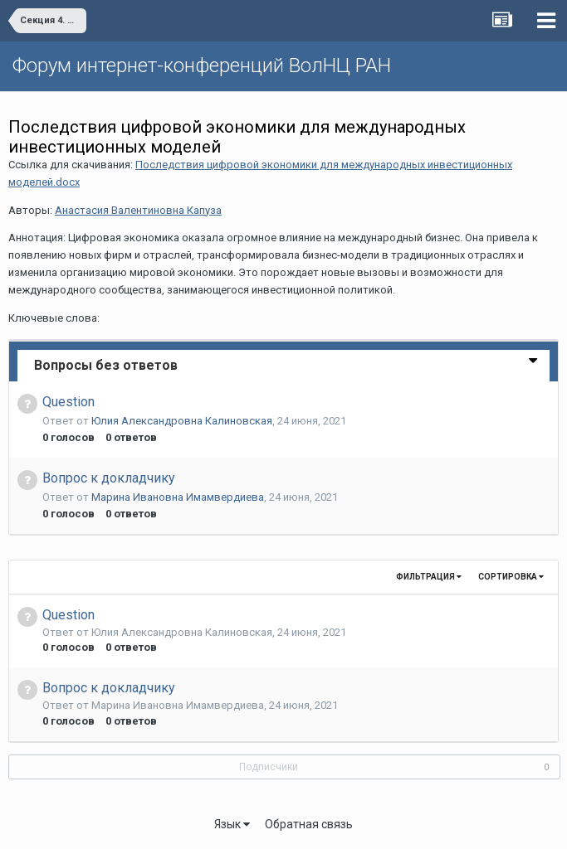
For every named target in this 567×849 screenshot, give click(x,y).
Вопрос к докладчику (108, 478)
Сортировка (511, 576)
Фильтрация (429, 576)
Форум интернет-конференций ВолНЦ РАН (201, 65)
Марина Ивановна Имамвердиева (177, 497)
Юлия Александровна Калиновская (181, 421)
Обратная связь (309, 824)
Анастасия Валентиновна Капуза (138, 210)
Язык (232, 824)
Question (68, 402)
